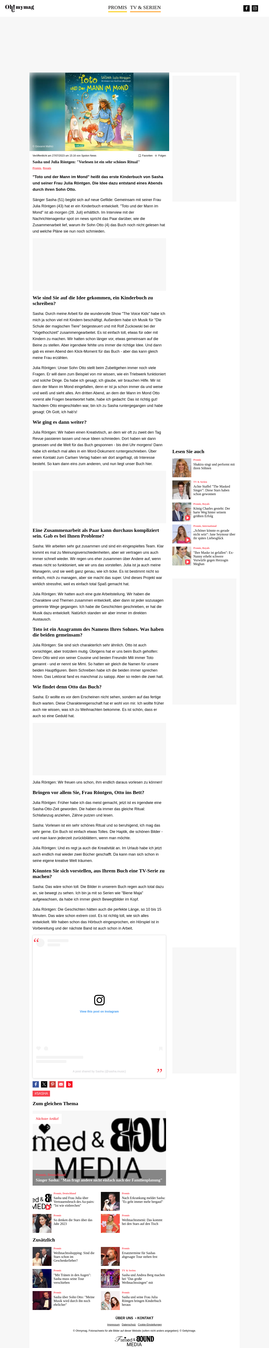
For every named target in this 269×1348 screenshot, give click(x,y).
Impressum (113, 1324)
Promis (117, 7)
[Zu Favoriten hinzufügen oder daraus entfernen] (145, 156)
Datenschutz (129, 1324)
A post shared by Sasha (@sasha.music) (99, 1071)
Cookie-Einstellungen (150, 1324)
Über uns (124, 1318)
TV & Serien (145, 7)
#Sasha (41, 1093)
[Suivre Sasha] (160, 156)
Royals (47, 168)
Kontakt (145, 1318)
